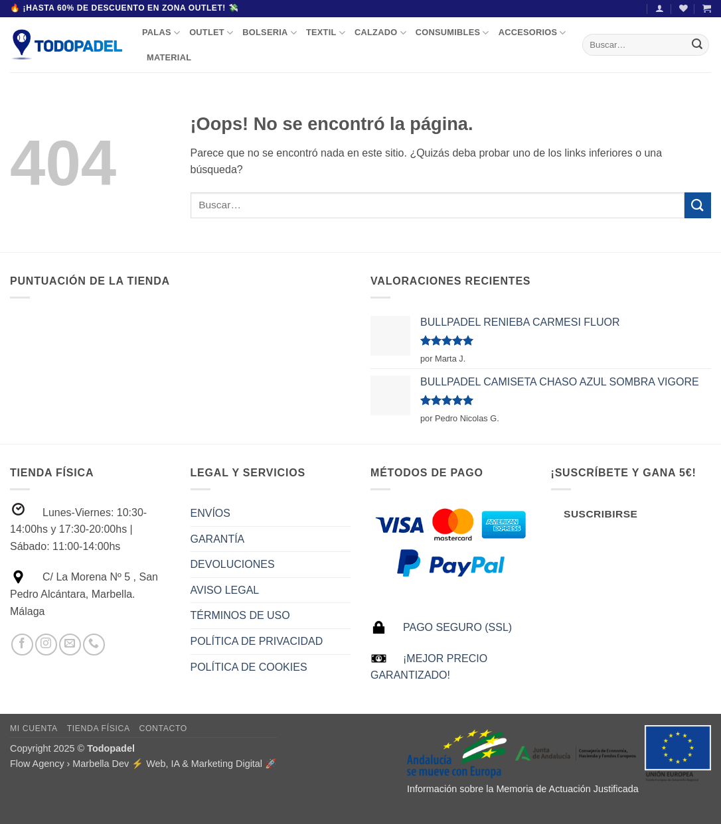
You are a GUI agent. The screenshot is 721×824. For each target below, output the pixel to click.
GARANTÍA (218, 539)
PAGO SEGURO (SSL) (457, 627)
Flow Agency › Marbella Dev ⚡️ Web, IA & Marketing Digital (136, 763)
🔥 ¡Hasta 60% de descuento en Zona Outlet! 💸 (124, 8)
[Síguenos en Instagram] (46, 644)
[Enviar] (697, 44)
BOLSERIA (269, 33)
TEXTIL (325, 33)
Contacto (163, 728)
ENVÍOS (210, 513)
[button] (659, 8)
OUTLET (211, 33)
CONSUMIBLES (452, 33)
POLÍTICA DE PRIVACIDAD (257, 641)
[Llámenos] (94, 644)
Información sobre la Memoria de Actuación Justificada (523, 789)
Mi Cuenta (34, 728)
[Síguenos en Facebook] (22, 644)
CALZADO (380, 33)
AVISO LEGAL (225, 590)
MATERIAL (169, 57)
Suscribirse (600, 513)
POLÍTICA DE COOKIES (249, 667)
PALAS (161, 33)
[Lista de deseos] (683, 8)
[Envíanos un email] (70, 644)
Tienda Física (98, 728)
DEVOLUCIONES (233, 564)
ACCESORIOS (532, 33)
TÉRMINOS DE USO (240, 615)
